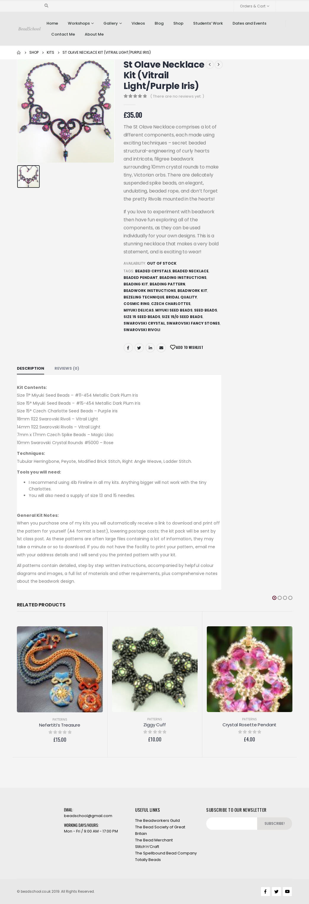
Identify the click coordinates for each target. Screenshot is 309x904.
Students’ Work (208, 23)
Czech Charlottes (170, 303)
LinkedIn (150, 347)
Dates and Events (249, 23)
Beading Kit (136, 284)
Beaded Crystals (153, 271)
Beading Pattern (167, 284)
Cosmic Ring (137, 303)
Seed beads (205, 310)
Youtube (287, 891)
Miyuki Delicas (139, 310)
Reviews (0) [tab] (67, 368)
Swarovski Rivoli (142, 329)
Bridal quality (181, 297)
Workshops (79, 23)
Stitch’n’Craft (147, 846)
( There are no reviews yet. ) (177, 96)
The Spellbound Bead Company (166, 853)
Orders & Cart (252, 6)
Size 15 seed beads (142, 316)
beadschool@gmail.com (88, 816)
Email (161, 347)
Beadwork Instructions (150, 290)
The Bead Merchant (154, 840)
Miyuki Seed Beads (174, 310)
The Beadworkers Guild (157, 820)
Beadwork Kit (192, 290)
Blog (159, 23)
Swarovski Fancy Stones (193, 323)
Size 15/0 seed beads (182, 316)
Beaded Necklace (190, 271)
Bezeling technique (144, 297)
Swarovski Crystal (144, 323)
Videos (138, 23)
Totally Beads (148, 859)
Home (52, 23)
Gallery (110, 23)
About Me (94, 34)
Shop (178, 23)
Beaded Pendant (141, 277)
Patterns (59, 719)
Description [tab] (30, 368)
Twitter (139, 347)
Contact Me (63, 34)
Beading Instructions (182, 277)
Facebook (128, 347)
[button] (274, 597)
